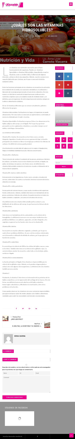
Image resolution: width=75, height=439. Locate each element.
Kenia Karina (19, 336)
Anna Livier (54, 36)
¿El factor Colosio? (65, 121)
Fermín (4, 12)
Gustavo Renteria (64, 124)
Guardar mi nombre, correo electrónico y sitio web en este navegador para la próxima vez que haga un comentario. (26, 368)
